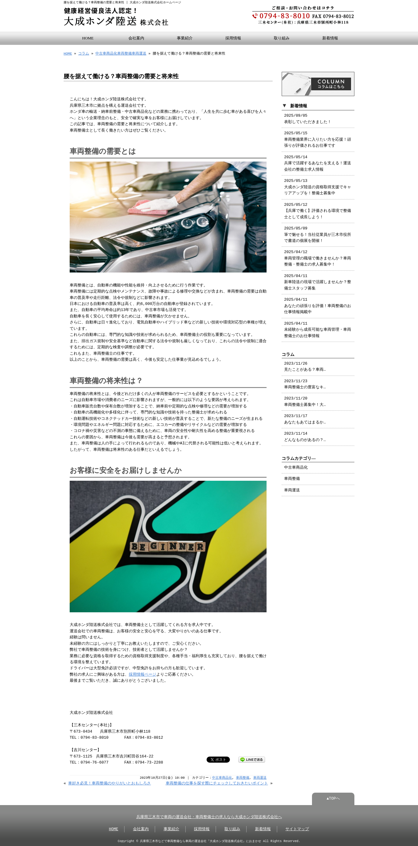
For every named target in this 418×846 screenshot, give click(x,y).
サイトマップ (297, 828)
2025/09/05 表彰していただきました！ (307, 117)
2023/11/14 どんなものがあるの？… (305, 435)
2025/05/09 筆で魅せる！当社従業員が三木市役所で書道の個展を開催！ (317, 233)
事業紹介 (185, 37)
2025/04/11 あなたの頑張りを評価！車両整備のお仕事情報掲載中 (317, 305)
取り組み (282, 37)
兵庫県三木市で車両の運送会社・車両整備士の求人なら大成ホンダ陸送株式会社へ (209, 816)
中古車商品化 (106, 53)
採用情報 (233, 37)
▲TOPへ (333, 798)
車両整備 (124, 53)
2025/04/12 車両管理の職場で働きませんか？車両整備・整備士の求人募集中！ (317, 257)
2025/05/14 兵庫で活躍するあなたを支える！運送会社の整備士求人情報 (317, 162)
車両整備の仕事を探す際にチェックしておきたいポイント (217, 783)
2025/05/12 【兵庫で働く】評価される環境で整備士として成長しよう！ (317, 210)
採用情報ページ (142, 674)
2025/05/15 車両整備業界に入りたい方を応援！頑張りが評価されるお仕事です (317, 138)
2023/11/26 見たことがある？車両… (305, 365)
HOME (88, 37)
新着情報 (330, 37)
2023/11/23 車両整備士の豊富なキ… (305, 383)
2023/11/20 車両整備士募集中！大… (305, 400)
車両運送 (139, 53)
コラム (83, 53)
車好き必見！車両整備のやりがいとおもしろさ (109, 783)
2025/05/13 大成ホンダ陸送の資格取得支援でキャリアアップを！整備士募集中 (317, 186)
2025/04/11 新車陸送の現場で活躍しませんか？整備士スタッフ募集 (317, 281)
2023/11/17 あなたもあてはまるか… (305, 418)
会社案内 (136, 37)
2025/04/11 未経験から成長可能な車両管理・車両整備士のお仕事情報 (317, 329)
